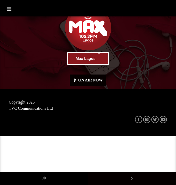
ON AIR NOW (88, 80)
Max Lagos (88, 58)
